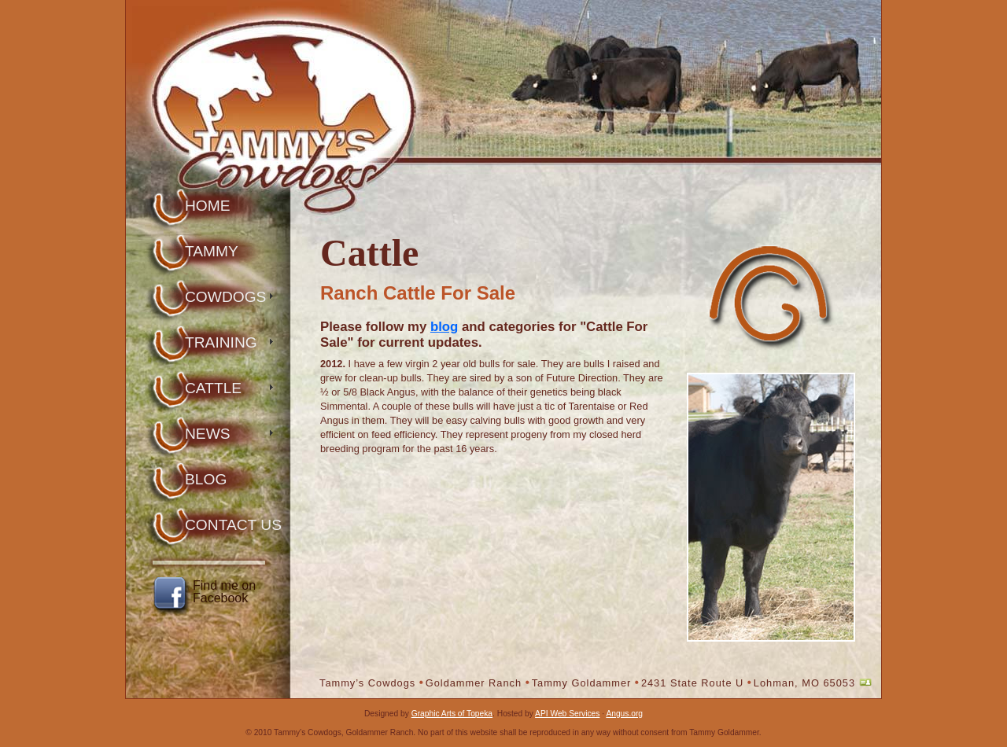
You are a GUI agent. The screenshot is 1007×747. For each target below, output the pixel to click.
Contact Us (233, 525)
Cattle (213, 388)
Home (208, 205)
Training (221, 342)
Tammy (211, 251)
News (208, 433)
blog (444, 326)
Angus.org (624, 713)
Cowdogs (225, 297)
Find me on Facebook (224, 592)
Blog (206, 479)
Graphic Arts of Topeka (451, 713)
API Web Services (567, 713)
